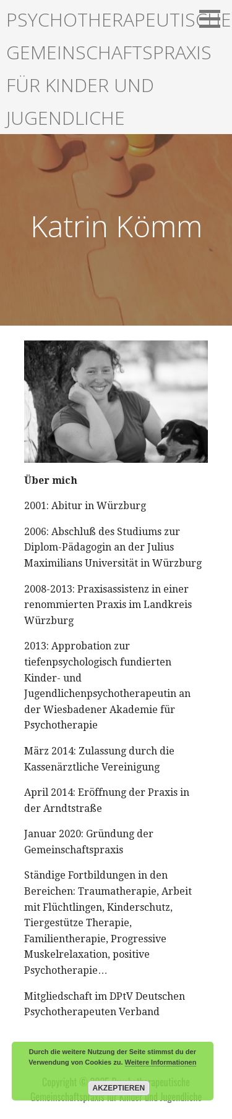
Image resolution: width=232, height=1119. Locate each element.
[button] (214, 18)
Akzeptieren (119, 1088)
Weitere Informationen (161, 1062)
